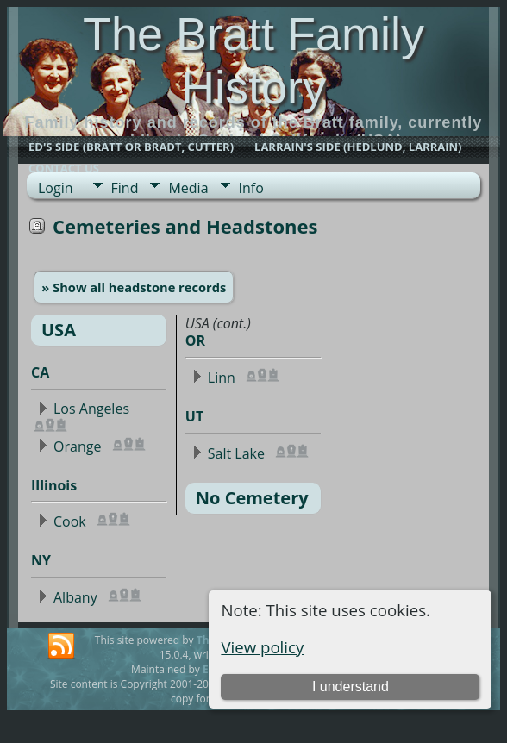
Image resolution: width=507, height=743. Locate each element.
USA (58, 329)
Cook (69, 521)
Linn (221, 377)
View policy (262, 647)
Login (55, 187)
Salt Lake (236, 453)
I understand (350, 686)
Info (251, 187)
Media (188, 187)
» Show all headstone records (133, 287)
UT (194, 416)
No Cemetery (252, 497)
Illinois (54, 485)
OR (195, 340)
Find (125, 187)
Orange (77, 446)
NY (41, 560)
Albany (75, 597)
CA (40, 372)
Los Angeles (91, 408)
